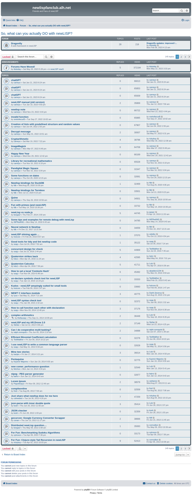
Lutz (151, 263)
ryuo (16, 295)
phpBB (86, 490)
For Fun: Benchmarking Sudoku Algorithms (35, 432)
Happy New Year (20, 153)
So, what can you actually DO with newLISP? (36, 33)
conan (16, 420)
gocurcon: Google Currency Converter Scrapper (38, 418)
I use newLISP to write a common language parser (39, 344)
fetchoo (17, 369)
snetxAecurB (19, 119)
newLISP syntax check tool (26, 300)
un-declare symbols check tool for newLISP (35, 278)
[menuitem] (19, 20)
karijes (16, 354)
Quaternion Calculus (22, 263)
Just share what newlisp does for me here (34, 396)
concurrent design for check (27, 249)
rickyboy (152, 139)
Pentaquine (17, 359)
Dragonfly (16, 43)
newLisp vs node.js (22, 212)
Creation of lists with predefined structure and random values (45, 124)
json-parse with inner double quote (30, 403)
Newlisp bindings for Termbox (28, 190)
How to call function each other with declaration (38, 307)
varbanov (153, 381)
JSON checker (19, 410)
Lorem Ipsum (18, 381)
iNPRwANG (19, 222)
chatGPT (16, 80)
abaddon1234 (155, 271)
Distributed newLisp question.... (29, 425)
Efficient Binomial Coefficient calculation (34, 337)
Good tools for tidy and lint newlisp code (34, 241)
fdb (15, 185)
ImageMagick (18, 146)
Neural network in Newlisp (25, 227)
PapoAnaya (19, 384)
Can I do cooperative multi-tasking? (31, 329)
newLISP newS (57, 69)
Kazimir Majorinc (21, 362)
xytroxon (17, 435)
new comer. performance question (30, 366)
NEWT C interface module (25, 293)
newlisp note (18, 109)
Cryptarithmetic (19, 139)
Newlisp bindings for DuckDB (27, 183)
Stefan (16, 325)
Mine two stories (20, 352)
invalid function (19, 117)
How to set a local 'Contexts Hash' (30, 271)
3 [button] (185, 56)
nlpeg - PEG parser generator (27, 374)
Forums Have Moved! (23, 66)
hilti (150, 418)
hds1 (16, 259)
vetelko (152, 234)
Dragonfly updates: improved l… (162, 43)
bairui (16, 376)
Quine (14, 197)
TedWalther (154, 249)
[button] (189, 57)
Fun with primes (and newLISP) (28, 205)
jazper (152, 212)
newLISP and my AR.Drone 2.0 (28, 322)
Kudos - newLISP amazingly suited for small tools (39, 285)
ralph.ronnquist (20, 332)
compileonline (19, 388)
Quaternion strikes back (24, 256)
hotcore (17, 237)
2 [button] (181, 56)
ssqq (16, 244)
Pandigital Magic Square (24, 168)
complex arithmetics (22, 315)
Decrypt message (21, 131)
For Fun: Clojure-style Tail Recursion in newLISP (38, 440)
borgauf (17, 215)
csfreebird (18, 398)
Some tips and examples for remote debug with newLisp (42, 219)
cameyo (17, 82)
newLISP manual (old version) (27, 102)
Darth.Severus (155, 293)
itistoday (152, 45)
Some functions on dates (25, 175)
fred (15, 391)
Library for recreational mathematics (31, 161)
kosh (16, 406)
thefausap (22, 318)
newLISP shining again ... (25, 234)
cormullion (153, 425)
